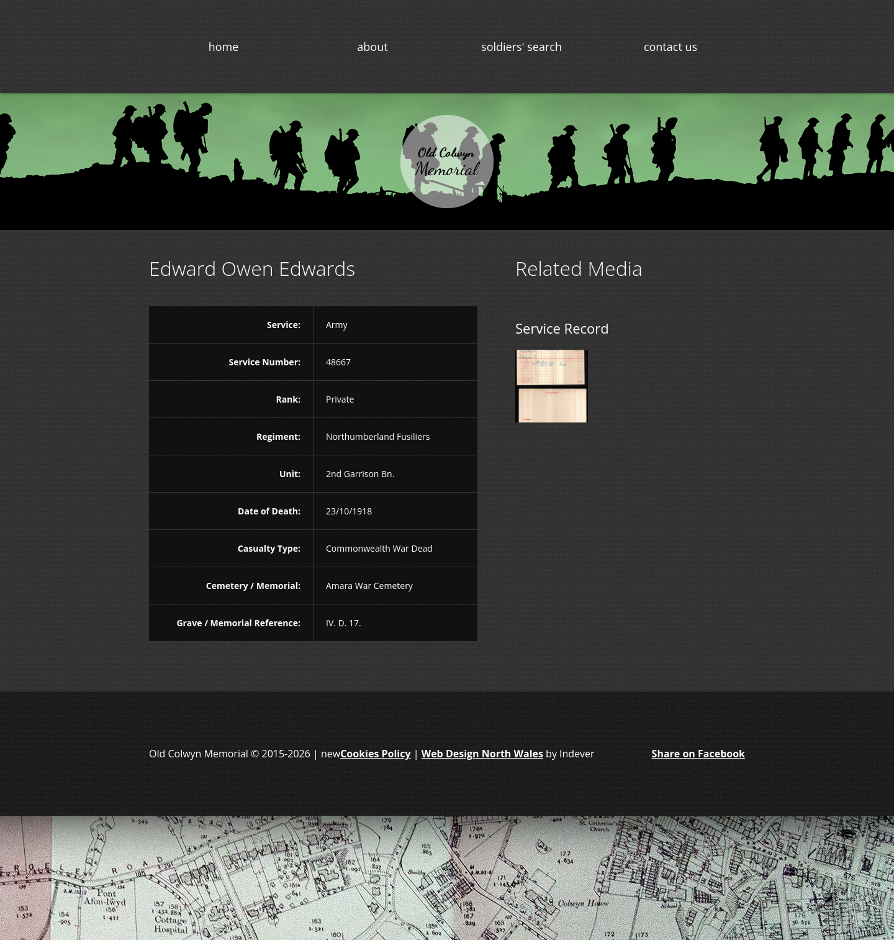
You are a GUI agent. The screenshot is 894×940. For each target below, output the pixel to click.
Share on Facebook (698, 753)
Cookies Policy (375, 753)
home (224, 46)
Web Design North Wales (482, 753)
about (372, 46)
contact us (670, 46)
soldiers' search (521, 46)
